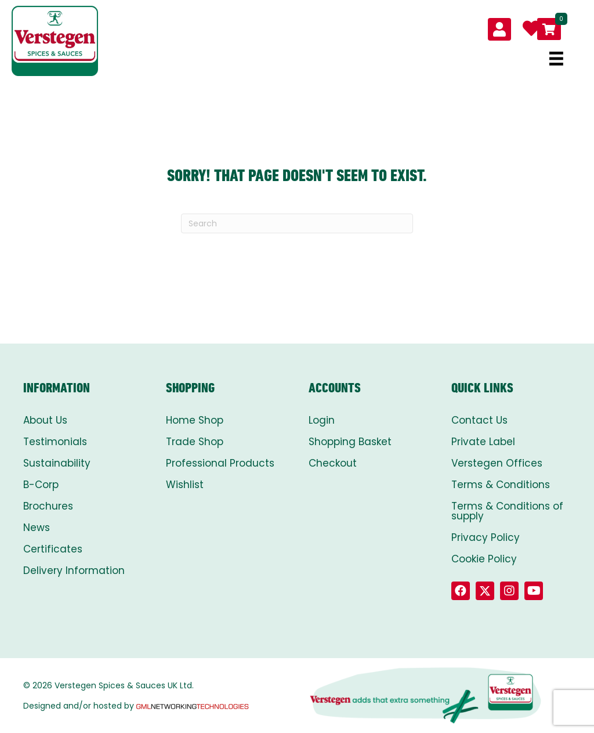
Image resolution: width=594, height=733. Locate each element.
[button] (460, 591)
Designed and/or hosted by (137, 706)
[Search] (297, 223)
